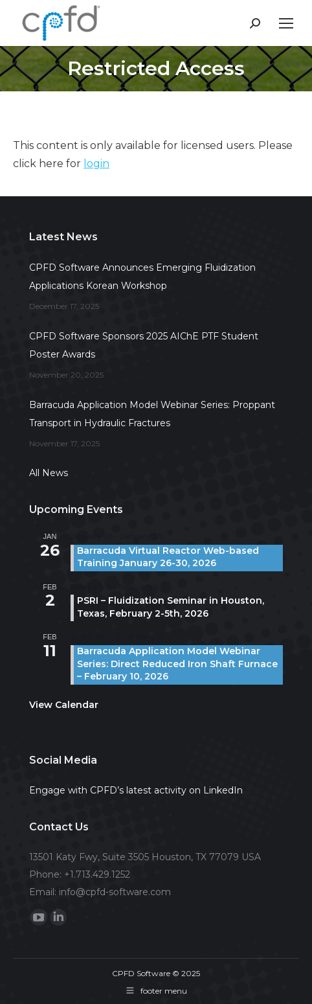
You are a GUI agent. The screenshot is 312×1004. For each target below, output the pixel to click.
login (96, 163)
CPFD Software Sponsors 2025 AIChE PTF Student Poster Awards (143, 345)
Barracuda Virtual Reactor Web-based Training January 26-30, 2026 (168, 557)
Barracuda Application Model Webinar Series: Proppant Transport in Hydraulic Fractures (152, 414)
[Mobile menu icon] (286, 23)
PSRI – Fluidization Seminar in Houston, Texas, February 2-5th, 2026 (170, 607)
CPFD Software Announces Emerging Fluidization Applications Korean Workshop (142, 276)
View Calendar (63, 705)
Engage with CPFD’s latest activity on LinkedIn (136, 790)
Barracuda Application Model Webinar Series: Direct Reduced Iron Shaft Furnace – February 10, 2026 (177, 663)
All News (48, 473)
